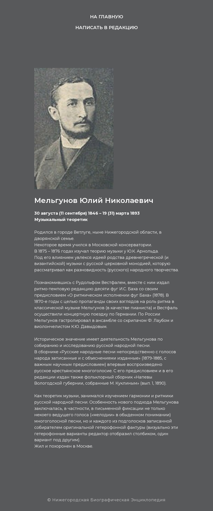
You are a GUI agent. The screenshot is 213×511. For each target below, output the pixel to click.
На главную (106, 16)
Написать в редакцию (106, 27)
